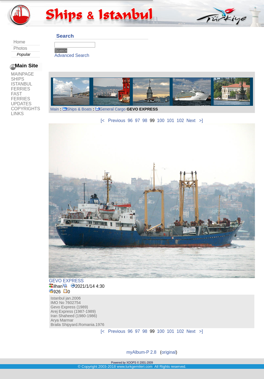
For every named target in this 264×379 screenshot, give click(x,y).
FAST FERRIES (20, 96)
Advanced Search (71, 55)
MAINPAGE (22, 74)
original (168, 352)
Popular (24, 54)
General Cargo (110, 109)
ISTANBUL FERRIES (21, 86)
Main (54, 109)
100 (160, 120)
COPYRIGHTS (25, 108)
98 (144, 120)
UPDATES (21, 103)
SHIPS (17, 79)
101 (170, 120)
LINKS (17, 113)
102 (180, 120)
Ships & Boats (77, 109)
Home (19, 42)
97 (137, 120)
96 (130, 120)
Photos (20, 48)
